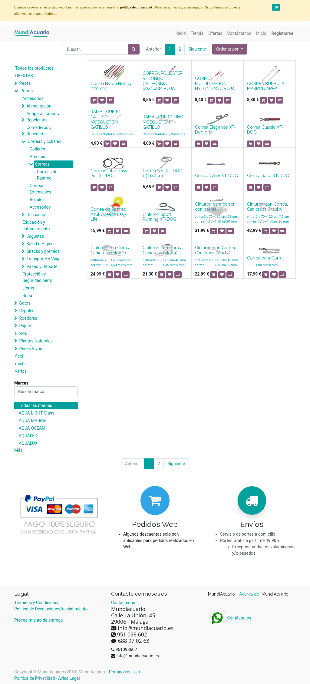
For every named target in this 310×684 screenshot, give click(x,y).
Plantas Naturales (36, 341)
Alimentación (38, 106)
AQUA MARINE (33, 420)
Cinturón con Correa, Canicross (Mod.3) (267, 207)
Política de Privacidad (34, 678)
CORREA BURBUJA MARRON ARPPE (265, 86)
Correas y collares (44, 141)
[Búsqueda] (134, 49)
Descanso (35, 214)
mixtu (20, 363)
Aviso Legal (69, 678)
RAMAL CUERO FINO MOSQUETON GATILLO (163, 122)
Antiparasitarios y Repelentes (42, 116)
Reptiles (26, 310)
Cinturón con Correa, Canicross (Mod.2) (215, 250)
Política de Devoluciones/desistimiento (50, 608)
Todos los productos (34, 68)
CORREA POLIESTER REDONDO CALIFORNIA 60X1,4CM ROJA (163, 81)
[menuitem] (180, 33)
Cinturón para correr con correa (215, 207)
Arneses (37, 156)
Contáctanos (229, 618)
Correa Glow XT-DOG (216, 175)
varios (21, 371)
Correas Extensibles (40, 188)
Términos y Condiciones (36, 602)
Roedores (28, 318)
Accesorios (33, 98)
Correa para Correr (265, 258)
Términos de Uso (124, 671)
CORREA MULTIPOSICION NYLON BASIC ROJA (215, 83)
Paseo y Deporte (41, 266)
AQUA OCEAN (32, 428)
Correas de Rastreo (47, 174)
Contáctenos (123, 602)
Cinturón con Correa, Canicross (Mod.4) (111, 250)
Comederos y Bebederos (38, 130)
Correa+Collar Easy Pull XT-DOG (109, 173)
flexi (19, 356)
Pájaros (26, 325)
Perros (26, 90)
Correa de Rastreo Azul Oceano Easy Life (108, 214)
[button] (229, 49)
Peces (25, 83)
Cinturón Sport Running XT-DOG (159, 217)
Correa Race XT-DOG (268, 175)
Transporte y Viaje (43, 258)
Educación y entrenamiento (36, 225)
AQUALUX (28, 443)
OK (276, 7)
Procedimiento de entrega (38, 620)
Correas (42, 164)
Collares (37, 149)
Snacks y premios (43, 251)
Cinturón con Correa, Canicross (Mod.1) (163, 250)
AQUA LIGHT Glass (36, 413)
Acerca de (249, 594)
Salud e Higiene (41, 243)
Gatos (24, 303)
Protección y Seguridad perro (37, 277)
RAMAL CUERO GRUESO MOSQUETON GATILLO (105, 119)
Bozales (37, 199)
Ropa (27, 295)
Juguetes (35, 236)
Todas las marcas (35, 405)
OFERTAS (24, 75)
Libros (28, 288)
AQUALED (28, 435)
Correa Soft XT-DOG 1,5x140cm (163, 173)
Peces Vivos (30, 348)
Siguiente (197, 49)
